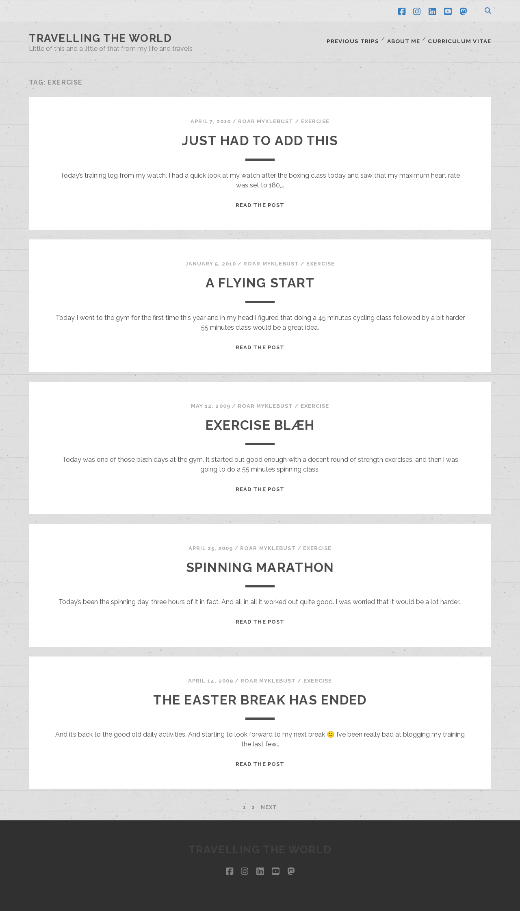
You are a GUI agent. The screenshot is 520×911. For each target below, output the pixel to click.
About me (405, 38)
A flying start (260, 277)
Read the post (260, 200)
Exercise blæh (260, 420)
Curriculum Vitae (461, 38)
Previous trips (354, 38)
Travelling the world (100, 38)
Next (269, 802)
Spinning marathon (260, 562)
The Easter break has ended (259, 694)
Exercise (315, 116)
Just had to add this (260, 135)
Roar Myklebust (266, 116)
